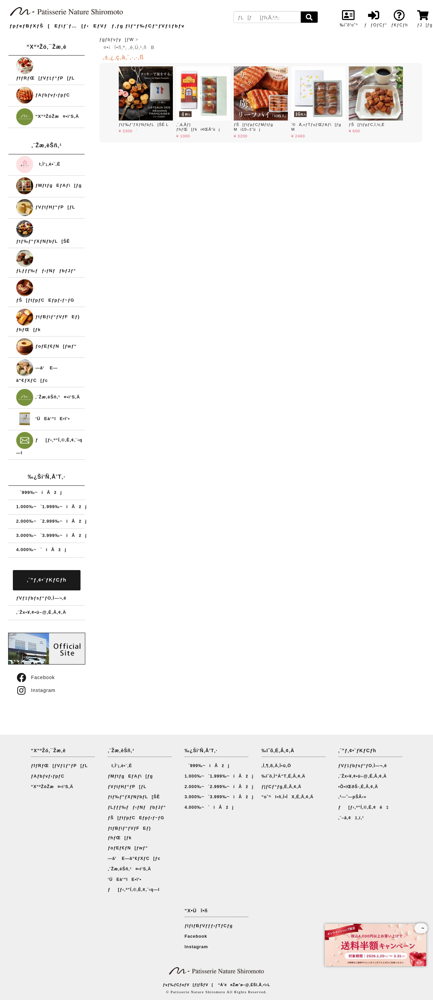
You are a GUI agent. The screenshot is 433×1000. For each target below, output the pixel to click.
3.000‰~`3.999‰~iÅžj (51, 535)
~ (421, 928)
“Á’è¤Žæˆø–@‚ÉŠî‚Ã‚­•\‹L (244, 985)
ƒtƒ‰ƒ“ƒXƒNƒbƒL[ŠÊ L (143, 125)
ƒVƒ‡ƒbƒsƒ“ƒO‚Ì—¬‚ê (41, 598)
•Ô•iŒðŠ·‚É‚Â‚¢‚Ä (358, 786)
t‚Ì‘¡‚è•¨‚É (38, 164)
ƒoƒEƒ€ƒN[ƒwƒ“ (46, 346)
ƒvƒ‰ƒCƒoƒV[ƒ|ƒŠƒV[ (188, 985)
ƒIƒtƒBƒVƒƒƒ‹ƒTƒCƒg (209, 925)
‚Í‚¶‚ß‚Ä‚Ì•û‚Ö (276, 765)
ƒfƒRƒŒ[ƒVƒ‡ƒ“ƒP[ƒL (59, 765)
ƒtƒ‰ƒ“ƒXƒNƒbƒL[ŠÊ (134, 797)
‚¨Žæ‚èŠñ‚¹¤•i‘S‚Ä (48, 396)
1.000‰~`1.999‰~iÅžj (51, 506)
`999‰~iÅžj (39, 492)
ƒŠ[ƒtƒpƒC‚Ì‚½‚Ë (367, 125)
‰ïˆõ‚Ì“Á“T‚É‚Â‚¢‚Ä (283, 776)
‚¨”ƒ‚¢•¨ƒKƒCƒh (46, 580)
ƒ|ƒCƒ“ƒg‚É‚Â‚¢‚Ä (281, 786)
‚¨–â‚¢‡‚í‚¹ (351, 818)
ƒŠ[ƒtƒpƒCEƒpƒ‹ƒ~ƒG (136, 818)
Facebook (35, 677)
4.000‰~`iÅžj (41, 549)
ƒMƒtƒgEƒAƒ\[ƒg (49, 185)
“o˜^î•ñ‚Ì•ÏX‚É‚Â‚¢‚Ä (287, 797)
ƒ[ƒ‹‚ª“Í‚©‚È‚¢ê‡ (363, 807)
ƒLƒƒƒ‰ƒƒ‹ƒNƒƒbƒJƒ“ (137, 807)
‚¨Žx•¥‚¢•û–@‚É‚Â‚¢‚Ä (41, 612)
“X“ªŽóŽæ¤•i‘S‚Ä (47, 116)
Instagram (35, 690)
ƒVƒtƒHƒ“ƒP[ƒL (45, 207)
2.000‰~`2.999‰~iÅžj (51, 521)
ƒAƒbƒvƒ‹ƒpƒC (43, 94)
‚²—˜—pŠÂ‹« (352, 797)
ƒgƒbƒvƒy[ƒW (116, 39)
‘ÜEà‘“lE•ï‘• (43, 418)
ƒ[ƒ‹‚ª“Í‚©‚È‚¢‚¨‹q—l (133, 889)
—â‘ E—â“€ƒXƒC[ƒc (134, 858)
